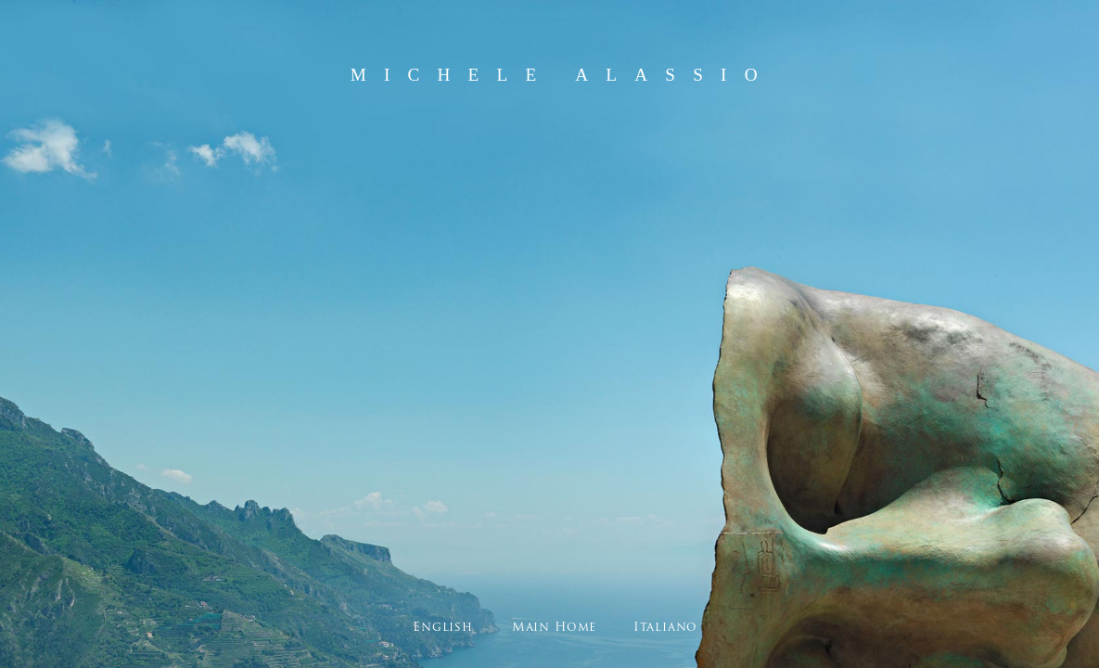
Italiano (665, 628)
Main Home (554, 628)
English (443, 628)
